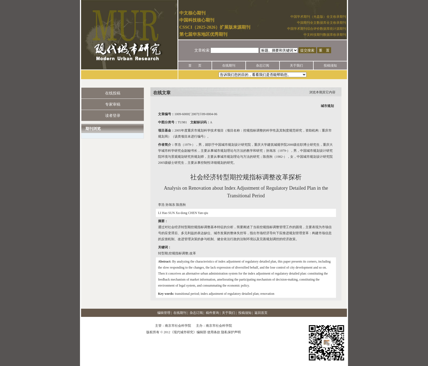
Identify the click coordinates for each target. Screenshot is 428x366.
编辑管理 (163, 313)
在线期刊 (228, 65)
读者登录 (112, 116)
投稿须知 (330, 65)
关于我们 (296, 65)
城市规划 (327, 106)
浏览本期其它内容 (322, 92)
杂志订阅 (262, 65)
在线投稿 (112, 93)
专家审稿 (112, 104)
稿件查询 (212, 313)
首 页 (194, 65)
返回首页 (261, 313)
